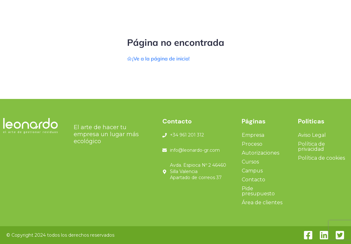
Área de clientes (262, 202)
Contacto (253, 180)
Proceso (252, 144)
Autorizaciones (260, 153)
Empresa (253, 135)
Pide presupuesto (258, 191)
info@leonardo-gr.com (195, 150)
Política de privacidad (311, 146)
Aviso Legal (312, 135)
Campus (252, 171)
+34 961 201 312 (187, 135)
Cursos (250, 162)
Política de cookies (321, 158)
